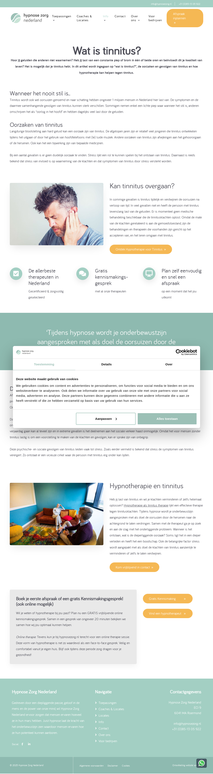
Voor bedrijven (155, 18)
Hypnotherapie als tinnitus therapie (146, 505)
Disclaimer (113, 766)
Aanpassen (106, 418)
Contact (120, 16)
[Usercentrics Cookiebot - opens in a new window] (179, 352)
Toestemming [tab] (44, 364)
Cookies (126, 766)
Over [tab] (169, 364)
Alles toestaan (167, 418)
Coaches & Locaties (84, 18)
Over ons (102, 735)
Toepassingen (105, 703)
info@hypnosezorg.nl (161, 3)
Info (99, 722)
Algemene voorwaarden (91, 766)
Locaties (102, 716)
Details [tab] (106, 364)
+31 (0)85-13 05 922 (189, 3)
